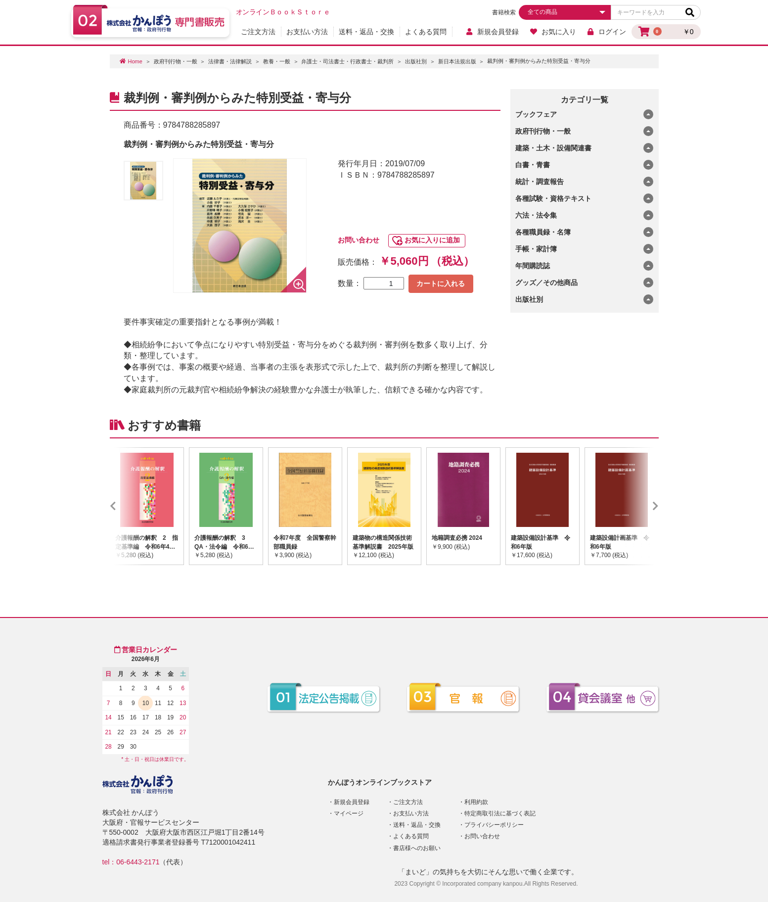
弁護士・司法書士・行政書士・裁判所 (347, 61)
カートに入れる (440, 283)
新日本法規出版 (457, 61)
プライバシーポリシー (494, 824)
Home (135, 61)
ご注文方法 (258, 32)
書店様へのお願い (417, 848)
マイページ (348, 813)
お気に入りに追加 (432, 240)
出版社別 (416, 61)
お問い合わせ (358, 240)
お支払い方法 (307, 32)
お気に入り (552, 32)
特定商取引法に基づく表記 (500, 813)
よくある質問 (426, 32)
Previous (127, 506)
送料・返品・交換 (366, 32)
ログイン (607, 32)
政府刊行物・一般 (175, 61)
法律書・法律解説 (230, 61)
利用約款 (476, 802)
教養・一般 (276, 61)
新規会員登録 (492, 32)
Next (641, 506)
